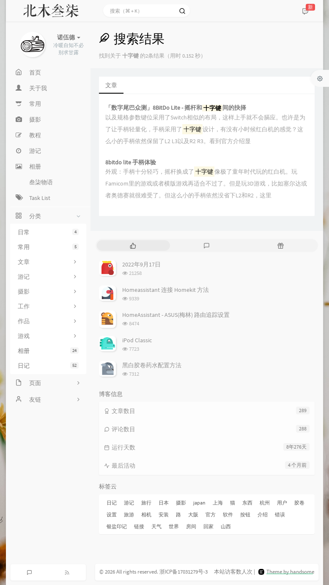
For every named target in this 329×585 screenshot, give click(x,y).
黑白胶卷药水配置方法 (151, 365)
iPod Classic (137, 340)
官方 (211, 514)
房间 (191, 526)
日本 (164, 502)
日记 (48, 365)
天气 (156, 526)
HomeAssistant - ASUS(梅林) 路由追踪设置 (176, 315)
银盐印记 (117, 526)
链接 (139, 526)
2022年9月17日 (141, 264)
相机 (146, 514)
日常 (48, 232)
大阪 (193, 514)
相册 (48, 351)
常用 (48, 247)
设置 (112, 514)
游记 (129, 502)
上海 (218, 502)
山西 (226, 526)
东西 (247, 502)
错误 (280, 514)
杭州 (265, 502)
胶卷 (299, 502)
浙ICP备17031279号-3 (183, 571)
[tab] (133, 245)
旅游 (129, 514)
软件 (228, 514)
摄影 (181, 502)
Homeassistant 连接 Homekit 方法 (165, 290)
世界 (174, 526)
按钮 (245, 514)
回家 (208, 526)
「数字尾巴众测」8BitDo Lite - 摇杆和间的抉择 (175, 108)
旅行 (146, 502)
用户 (282, 502)
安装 (164, 514)
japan (199, 502)
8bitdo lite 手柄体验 (130, 162)
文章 (111, 85)
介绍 (263, 514)
